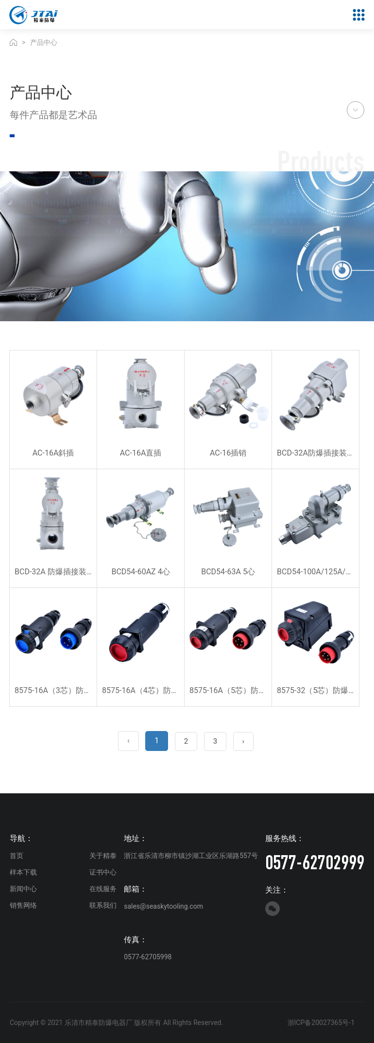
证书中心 (103, 872)
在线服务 (103, 889)
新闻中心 (23, 889)
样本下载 (23, 872)
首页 (16, 856)
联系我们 (103, 905)
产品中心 (43, 42)
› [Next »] (243, 741)
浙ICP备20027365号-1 (321, 1022)
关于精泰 (103, 856)
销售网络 (23, 905)
